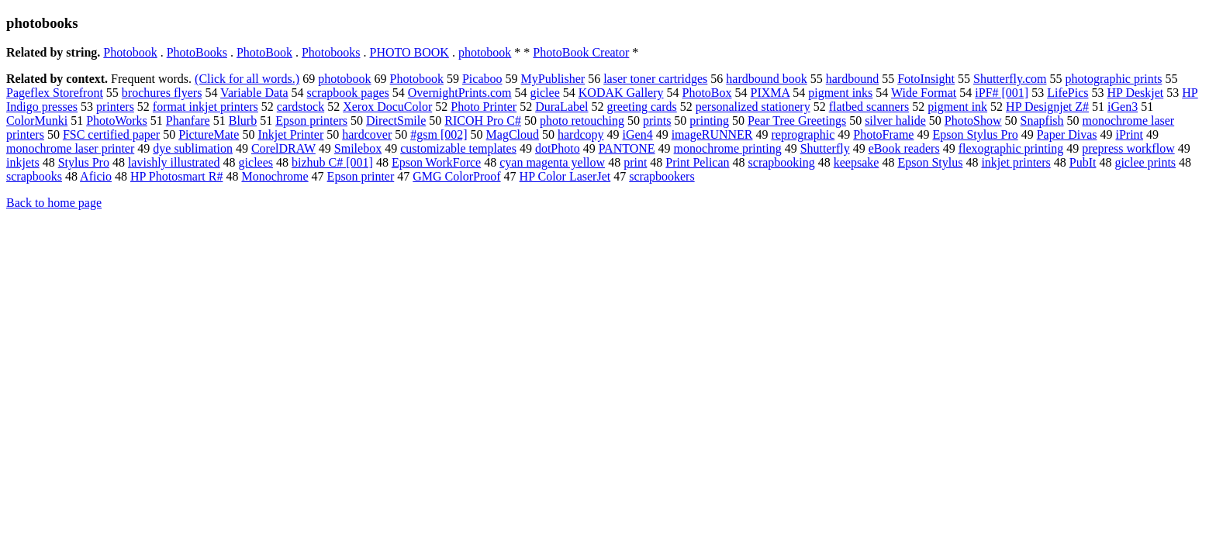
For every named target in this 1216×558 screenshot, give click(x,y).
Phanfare (188, 120)
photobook (484, 52)
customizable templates (458, 148)
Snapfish (1042, 120)
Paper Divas (1067, 134)
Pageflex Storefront (54, 92)
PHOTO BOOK (409, 52)
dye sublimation (193, 148)
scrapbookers (661, 176)
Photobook (130, 52)
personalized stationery (753, 106)
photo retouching (582, 120)
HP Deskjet (1135, 92)
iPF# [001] (1001, 92)
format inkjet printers (205, 106)
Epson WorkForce (436, 162)
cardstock (300, 106)
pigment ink (957, 106)
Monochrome (274, 176)
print (635, 162)
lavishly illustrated (174, 162)
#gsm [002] (438, 134)
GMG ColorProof (456, 176)
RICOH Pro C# (482, 120)
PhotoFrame (883, 134)
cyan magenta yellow (552, 162)
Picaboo (482, 78)
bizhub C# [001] (332, 162)
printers (115, 106)
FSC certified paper (111, 134)
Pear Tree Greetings (797, 120)
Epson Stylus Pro (974, 134)
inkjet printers (1015, 162)
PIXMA (770, 92)
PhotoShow (973, 120)
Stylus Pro (83, 162)
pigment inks (840, 92)
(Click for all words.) (247, 78)
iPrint (1129, 134)
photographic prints (1114, 78)
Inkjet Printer (290, 134)
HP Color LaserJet (565, 176)
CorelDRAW (283, 148)
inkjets (23, 162)
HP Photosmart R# (176, 176)
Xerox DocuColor (387, 106)
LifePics (1067, 92)
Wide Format (923, 92)
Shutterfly (825, 148)
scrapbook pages (348, 92)
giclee (545, 92)
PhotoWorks (116, 120)
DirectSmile (396, 120)
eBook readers (904, 148)
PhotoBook (264, 52)
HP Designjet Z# (1047, 106)
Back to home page (54, 202)
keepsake (856, 162)
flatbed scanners (869, 106)
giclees (256, 162)
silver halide (895, 120)
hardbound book (766, 78)
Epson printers (311, 120)
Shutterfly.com (1010, 78)
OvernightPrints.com (460, 92)
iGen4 (638, 134)
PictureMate (208, 134)
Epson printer (361, 176)
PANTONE (627, 148)
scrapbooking (781, 162)
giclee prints (1145, 162)
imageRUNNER (712, 134)
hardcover (367, 134)
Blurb (243, 120)
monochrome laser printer (70, 148)
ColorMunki (36, 120)
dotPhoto (557, 148)
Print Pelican (697, 162)
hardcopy (581, 134)
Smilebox (358, 148)
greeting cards (642, 106)
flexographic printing (1011, 148)
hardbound (852, 78)
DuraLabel (561, 106)
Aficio (96, 176)
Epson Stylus (929, 162)
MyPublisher (553, 78)
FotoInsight (926, 78)
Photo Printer (483, 106)
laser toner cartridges (655, 78)
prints (657, 120)
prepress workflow (1128, 148)
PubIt (1083, 162)
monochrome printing (728, 148)
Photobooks (331, 52)
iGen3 (1122, 106)
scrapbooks (34, 176)
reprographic (803, 134)
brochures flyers (162, 92)
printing (709, 120)
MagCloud (512, 134)
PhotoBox (707, 92)
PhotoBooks (197, 52)
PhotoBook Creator (581, 52)
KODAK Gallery (621, 92)
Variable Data (254, 92)
